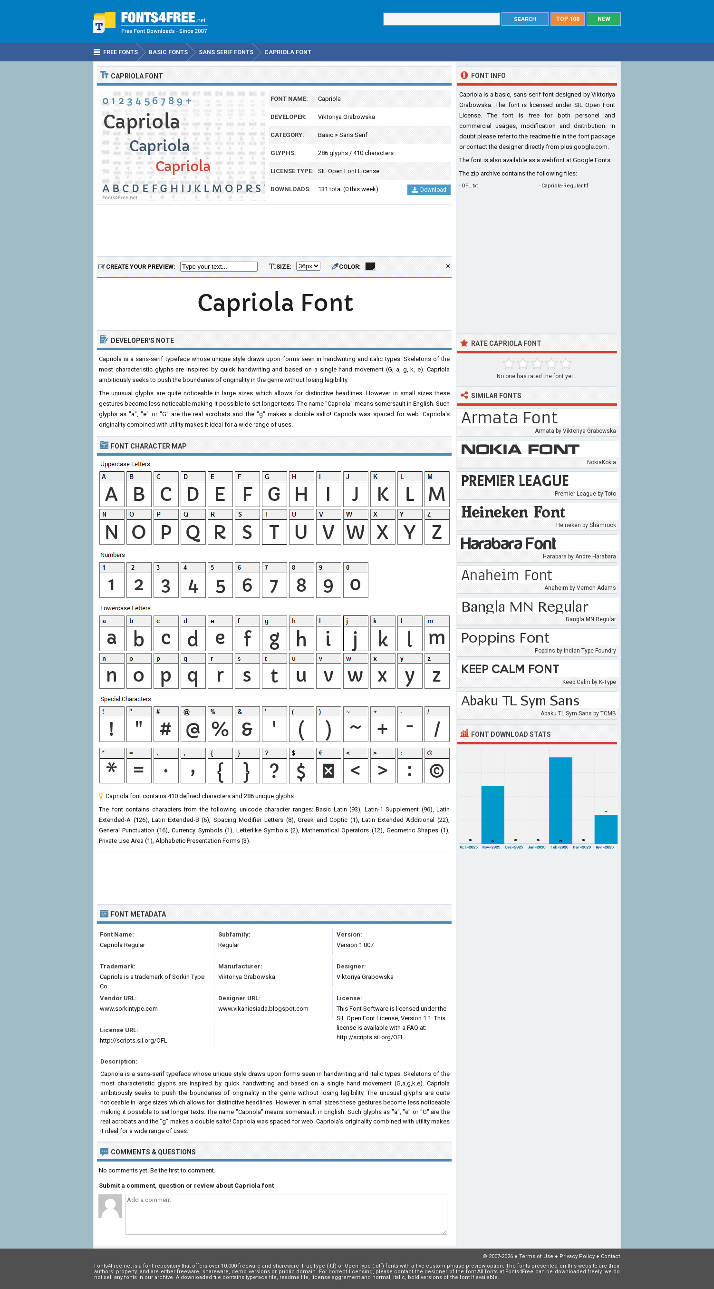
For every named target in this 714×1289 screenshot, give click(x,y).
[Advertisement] (274, 230)
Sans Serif (353, 134)
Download (429, 189)
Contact (610, 1256)
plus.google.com (584, 146)
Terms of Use (536, 1256)
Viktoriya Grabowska (346, 116)
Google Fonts (591, 160)
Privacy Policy (577, 1256)
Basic (325, 134)
